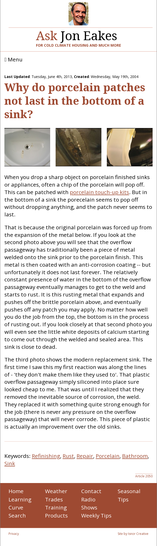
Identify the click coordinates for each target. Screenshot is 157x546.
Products (56, 515)
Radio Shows (89, 503)
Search (17, 515)
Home (16, 491)
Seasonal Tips (129, 495)
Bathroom (135, 455)
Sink (9, 463)
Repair (85, 455)
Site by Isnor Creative (133, 533)
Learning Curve (20, 503)
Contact (91, 491)
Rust (68, 455)
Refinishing (46, 455)
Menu (13, 59)
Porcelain (107, 455)
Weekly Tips (96, 515)
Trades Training (56, 503)
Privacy (14, 533)
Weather (56, 491)
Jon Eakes (76, 33)
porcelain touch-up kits (99, 192)
